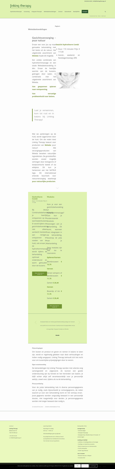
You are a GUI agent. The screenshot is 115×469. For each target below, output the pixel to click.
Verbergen (85, 466)
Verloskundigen (82, 430)
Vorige (35, 322)
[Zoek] (105, 12)
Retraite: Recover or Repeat (84, 455)
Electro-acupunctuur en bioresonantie (87, 446)
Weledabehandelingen (37, 29)
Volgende (79, 322)
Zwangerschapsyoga (83, 432)
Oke (78, 466)
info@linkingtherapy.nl (15, 438)
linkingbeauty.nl (54, 406)
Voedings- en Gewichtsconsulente (86, 444)
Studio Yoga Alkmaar (83, 450)
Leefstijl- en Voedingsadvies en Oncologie (88, 442)
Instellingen (93, 466)
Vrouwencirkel (81, 457)
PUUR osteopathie (82, 448)
